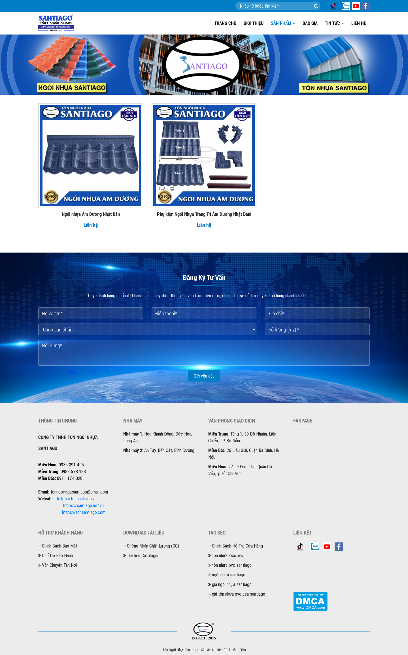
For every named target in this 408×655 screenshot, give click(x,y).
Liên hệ (358, 23)
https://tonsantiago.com (83, 512)
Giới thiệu (254, 23)
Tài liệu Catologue (141, 555)
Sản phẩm (283, 23)
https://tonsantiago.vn (77, 498)
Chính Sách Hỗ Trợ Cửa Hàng (235, 546)
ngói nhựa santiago (226, 575)
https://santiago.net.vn (83, 505)
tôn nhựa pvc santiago (230, 565)
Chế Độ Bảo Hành (55, 555)
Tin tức (334, 23)
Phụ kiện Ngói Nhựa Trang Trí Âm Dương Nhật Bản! (204, 214)
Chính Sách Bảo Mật (57, 546)
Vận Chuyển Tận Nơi (57, 565)
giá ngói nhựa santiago (230, 584)
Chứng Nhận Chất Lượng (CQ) (151, 546)
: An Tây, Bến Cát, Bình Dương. (159, 450)
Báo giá (310, 23)
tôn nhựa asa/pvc (225, 555)
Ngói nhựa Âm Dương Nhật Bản (91, 214)
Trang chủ (225, 23)
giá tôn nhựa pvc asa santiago (236, 594)
